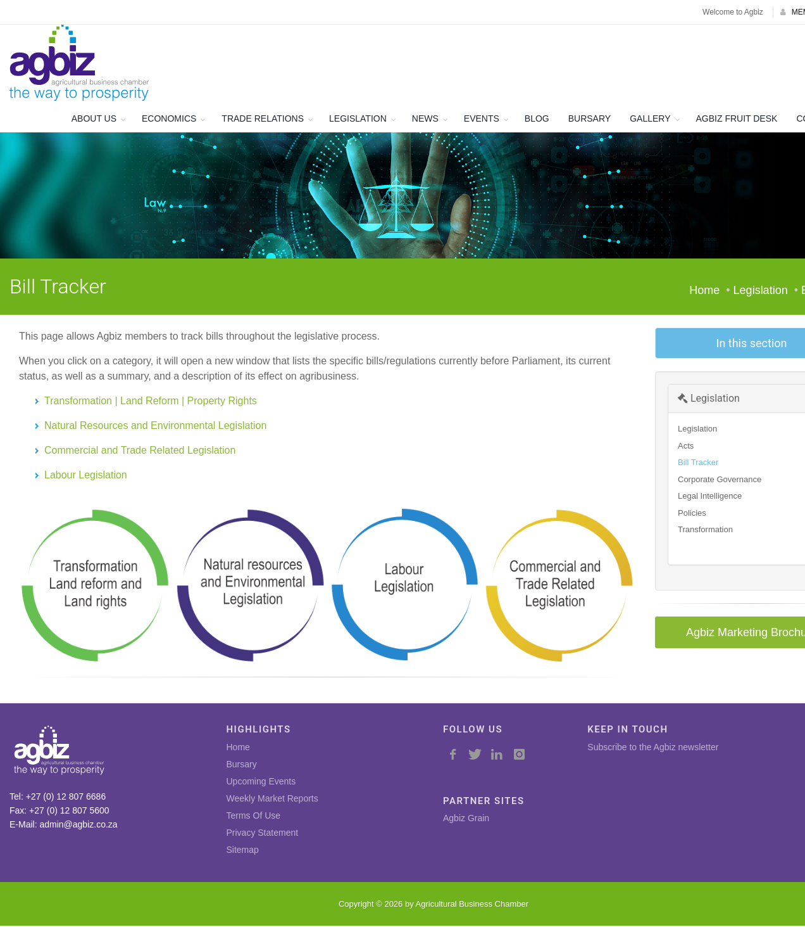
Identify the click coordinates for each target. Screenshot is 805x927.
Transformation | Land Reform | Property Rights (150, 401)
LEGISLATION (358, 120)
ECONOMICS (169, 120)
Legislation (709, 399)
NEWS (425, 120)
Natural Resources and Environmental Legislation (155, 426)
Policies (692, 513)
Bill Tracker (698, 463)
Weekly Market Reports (272, 800)
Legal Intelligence (710, 497)
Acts (686, 446)
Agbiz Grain (466, 819)
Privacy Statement (263, 834)
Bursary (242, 765)
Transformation (705, 530)
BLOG (537, 120)
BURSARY (589, 120)
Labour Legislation (85, 475)
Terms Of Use (254, 817)
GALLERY (650, 120)
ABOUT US (94, 120)
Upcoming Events (261, 782)
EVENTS (481, 120)
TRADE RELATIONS (263, 120)
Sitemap (243, 851)
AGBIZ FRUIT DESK (737, 120)
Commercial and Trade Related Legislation (139, 450)
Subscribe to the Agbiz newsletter (652, 748)
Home (704, 291)
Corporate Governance (719, 480)
